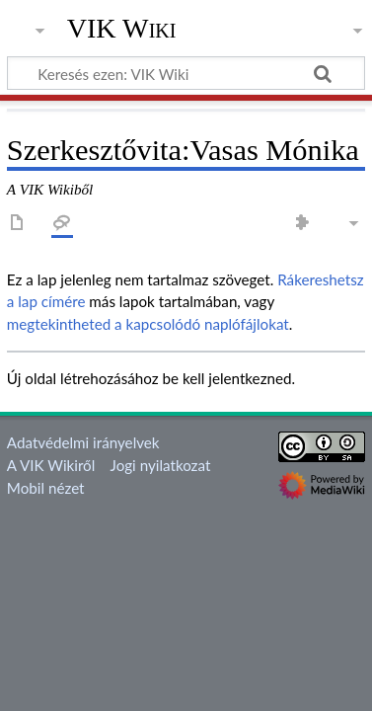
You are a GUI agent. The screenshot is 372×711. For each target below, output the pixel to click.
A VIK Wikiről (51, 465)
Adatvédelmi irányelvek (83, 442)
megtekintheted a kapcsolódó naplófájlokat (148, 324)
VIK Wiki (122, 28)
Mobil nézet (46, 488)
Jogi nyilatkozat (161, 465)
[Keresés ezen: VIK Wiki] (186, 73)
